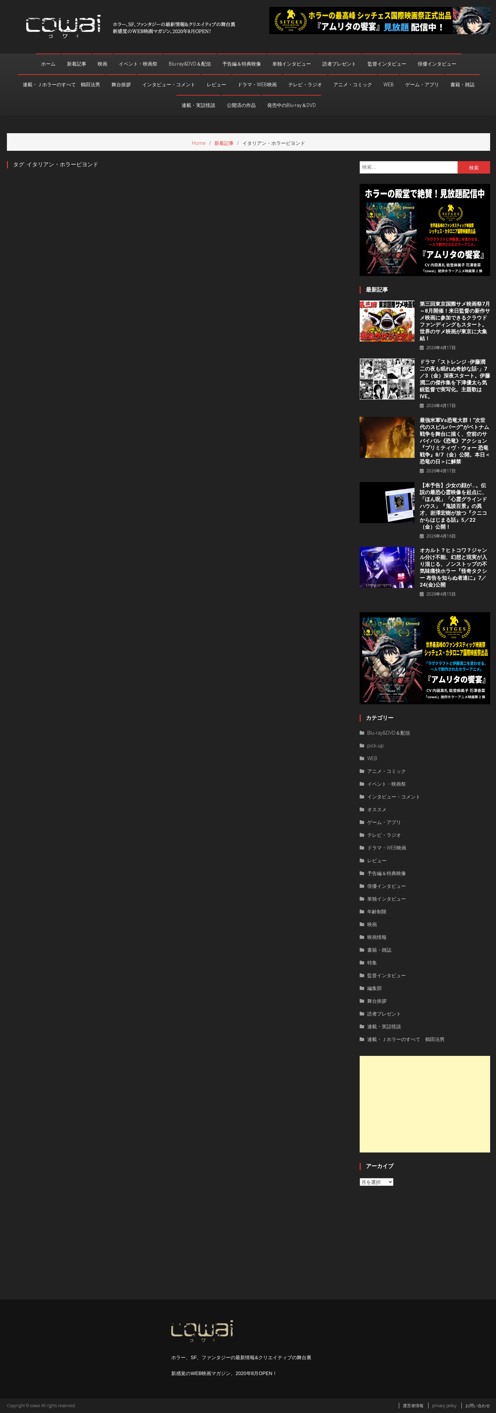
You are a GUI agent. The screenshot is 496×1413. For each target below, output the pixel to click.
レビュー (216, 84)
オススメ (377, 809)
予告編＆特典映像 (241, 64)
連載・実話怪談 (198, 105)
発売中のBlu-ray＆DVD (291, 105)
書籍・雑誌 (462, 84)
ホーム (48, 64)
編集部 (374, 988)
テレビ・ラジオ (305, 84)
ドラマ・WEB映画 (257, 84)
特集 (372, 962)
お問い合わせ (477, 1406)
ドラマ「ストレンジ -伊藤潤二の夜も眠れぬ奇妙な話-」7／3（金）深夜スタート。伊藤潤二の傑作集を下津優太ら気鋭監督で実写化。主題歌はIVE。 (455, 379)
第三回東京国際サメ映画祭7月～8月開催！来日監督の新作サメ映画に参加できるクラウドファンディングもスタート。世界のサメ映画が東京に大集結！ (455, 321)
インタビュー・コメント (168, 84)
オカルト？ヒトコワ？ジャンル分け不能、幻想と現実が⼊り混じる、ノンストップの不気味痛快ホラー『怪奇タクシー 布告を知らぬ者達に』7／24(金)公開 (453, 567)
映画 (102, 64)
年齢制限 (377, 911)
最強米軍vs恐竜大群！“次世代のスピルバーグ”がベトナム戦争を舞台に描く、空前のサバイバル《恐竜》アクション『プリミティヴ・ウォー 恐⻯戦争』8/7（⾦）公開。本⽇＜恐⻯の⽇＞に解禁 (455, 441)
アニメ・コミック (352, 84)
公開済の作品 (241, 105)
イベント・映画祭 (138, 64)
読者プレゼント (339, 64)
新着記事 (76, 64)
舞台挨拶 (121, 84)
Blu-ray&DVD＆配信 (190, 64)
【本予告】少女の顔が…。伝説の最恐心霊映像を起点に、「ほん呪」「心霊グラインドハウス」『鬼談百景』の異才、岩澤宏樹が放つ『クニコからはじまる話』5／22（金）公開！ (453, 506)
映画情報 (377, 937)
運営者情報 (413, 1406)
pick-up (375, 745)
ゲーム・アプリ (422, 84)
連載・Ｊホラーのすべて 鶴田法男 (61, 84)
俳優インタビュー (437, 64)
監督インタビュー (387, 64)
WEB (388, 84)
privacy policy (444, 1406)
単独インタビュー (291, 64)
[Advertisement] (425, 1104)
